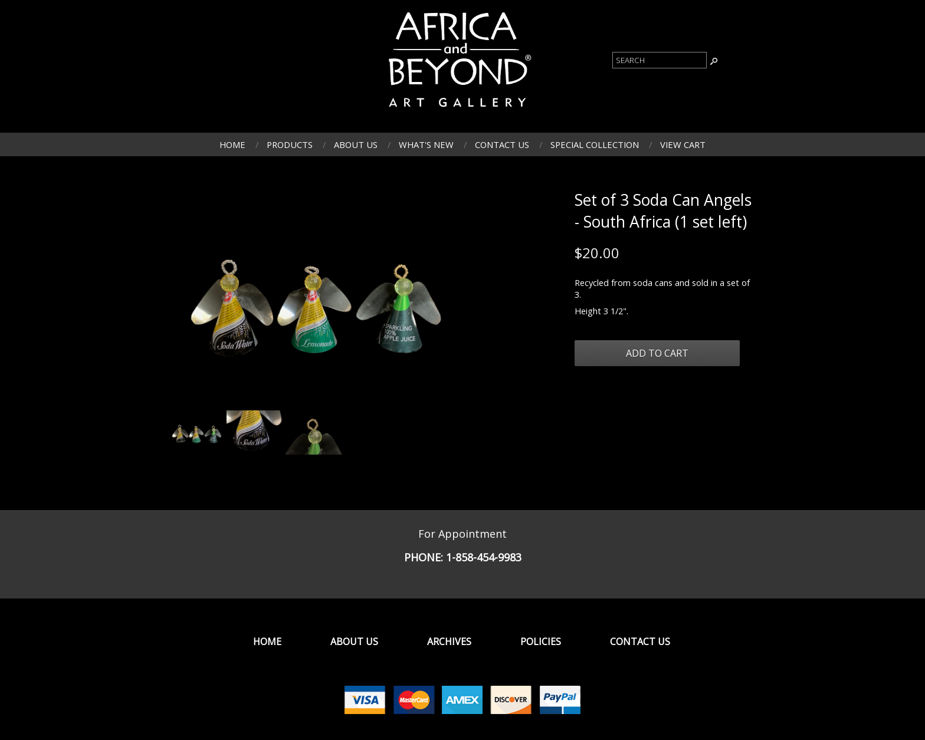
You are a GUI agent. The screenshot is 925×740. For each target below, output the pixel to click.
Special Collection (594, 144)
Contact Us (502, 144)
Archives (449, 641)
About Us (356, 144)
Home (232, 144)
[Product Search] (659, 60)
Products (290, 144)
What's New (426, 144)
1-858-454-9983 (483, 557)
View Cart (683, 144)
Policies (540, 641)
